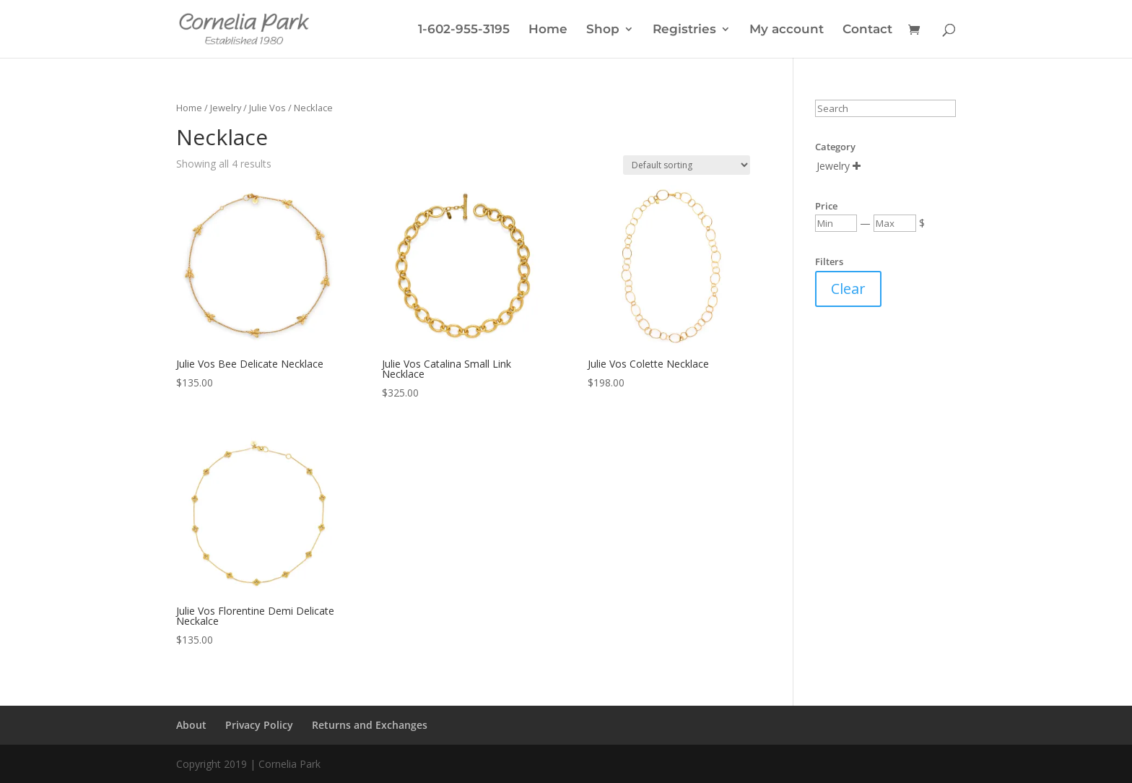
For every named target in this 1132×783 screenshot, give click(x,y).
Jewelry (225, 107)
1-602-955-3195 (464, 30)
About (191, 725)
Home (547, 30)
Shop (602, 30)
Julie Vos (267, 107)
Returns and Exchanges (369, 725)
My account (786, 30)
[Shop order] (686, 165)
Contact (867, 30)
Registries (684, 30)
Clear (848, 288)
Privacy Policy (259, 725)
